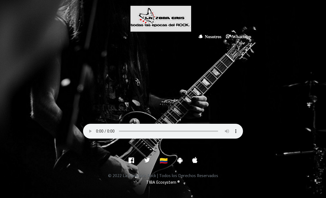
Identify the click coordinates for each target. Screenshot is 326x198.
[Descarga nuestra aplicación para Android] (180, 160)
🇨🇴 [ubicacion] (164, 161)
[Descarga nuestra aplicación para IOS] (195, 160)
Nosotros (212, 36)
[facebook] (131, 160)
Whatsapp (240, 36)
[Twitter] (147, 160)
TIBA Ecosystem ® (163, 182)
